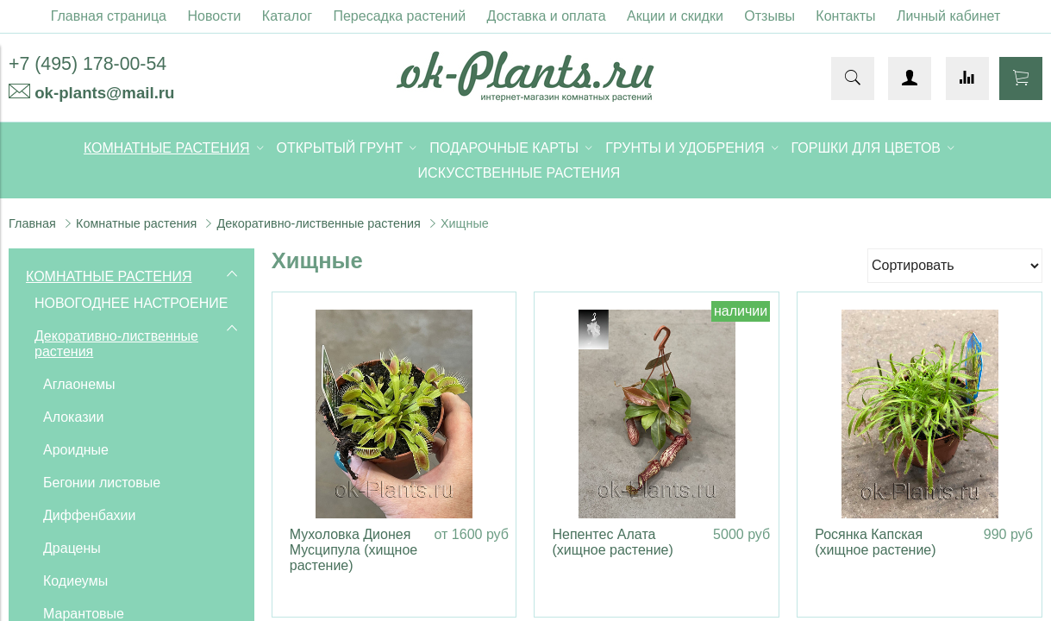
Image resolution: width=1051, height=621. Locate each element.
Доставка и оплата (546, 16)
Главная (32, 223)
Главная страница (108, 16)
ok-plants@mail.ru (104, 93)
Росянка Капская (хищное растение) (875, 542)
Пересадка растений (399, 16)
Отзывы (769, 16)
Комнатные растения (136, 223)
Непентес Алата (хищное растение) (612, 542)
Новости (214, 16)
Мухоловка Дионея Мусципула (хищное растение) (353, 550)
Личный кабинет (948, 16)
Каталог (287, 16)
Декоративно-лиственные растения (318, 223)
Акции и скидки (675, 16)
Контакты (845, 16)
